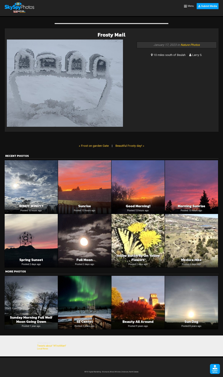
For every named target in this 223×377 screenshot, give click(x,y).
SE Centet (85, 322)
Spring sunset (31, 260)
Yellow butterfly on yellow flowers (138, 258)
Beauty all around (137, 322)
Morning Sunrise (191, 206)
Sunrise (84, 206)
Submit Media (207, 6)
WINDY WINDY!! (31, 206)
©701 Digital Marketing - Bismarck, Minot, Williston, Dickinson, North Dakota (111, 372)
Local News (42, 348)
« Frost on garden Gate (94, 146)
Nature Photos (190, 45)
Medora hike (191, 260)
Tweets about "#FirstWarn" (51, 345)
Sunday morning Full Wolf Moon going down (31, 319)
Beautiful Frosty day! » (129, 146)
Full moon (85, 260)
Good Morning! (138, 206)
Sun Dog (191, 322)
